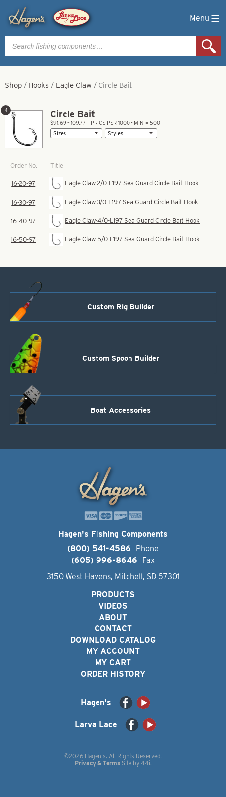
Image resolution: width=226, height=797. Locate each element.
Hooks (39, 85)
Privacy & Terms (97, 763)
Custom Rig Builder (120, 306)
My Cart (113, 662)
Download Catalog (113, 640)
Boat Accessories (120, 410)
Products (113, 594)
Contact (113, 628)
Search (208, 46)
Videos (113, 606)
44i (145, 763)
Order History (113, 674)
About (113, 617)
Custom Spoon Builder (120, 358)
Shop (13, 85)
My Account (113, 651)
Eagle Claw (74, 85)
